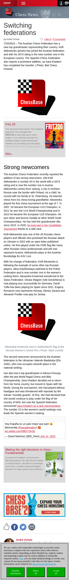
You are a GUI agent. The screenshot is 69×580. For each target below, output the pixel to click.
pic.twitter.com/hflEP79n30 (20, 431)
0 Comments (59, 39)
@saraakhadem (27, 427)
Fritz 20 (10, 124)
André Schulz (24, 539)
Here (22, 558)
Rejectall (36, 572)
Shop (7, 3)
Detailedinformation (15, 572)
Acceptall (56, 572)
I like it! (47, 39)
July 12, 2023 (47, 436)
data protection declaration (44, 564)
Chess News (27, 14)
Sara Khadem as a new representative (38, 405)
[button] (23, 3)
